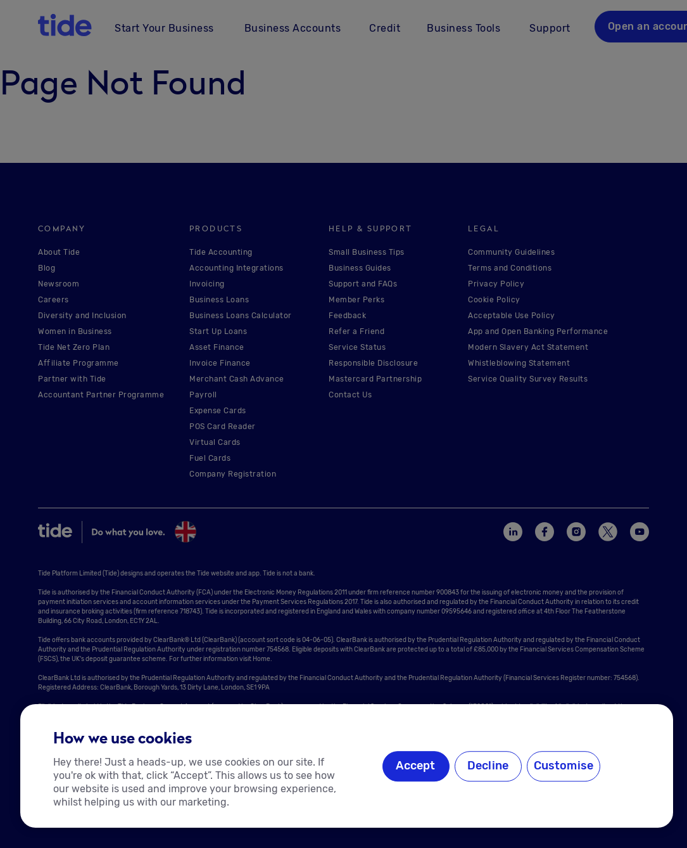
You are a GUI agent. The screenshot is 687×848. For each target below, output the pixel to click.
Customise (564, 766)
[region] (346, 766)
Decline (487, 766)
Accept (415, 766)
